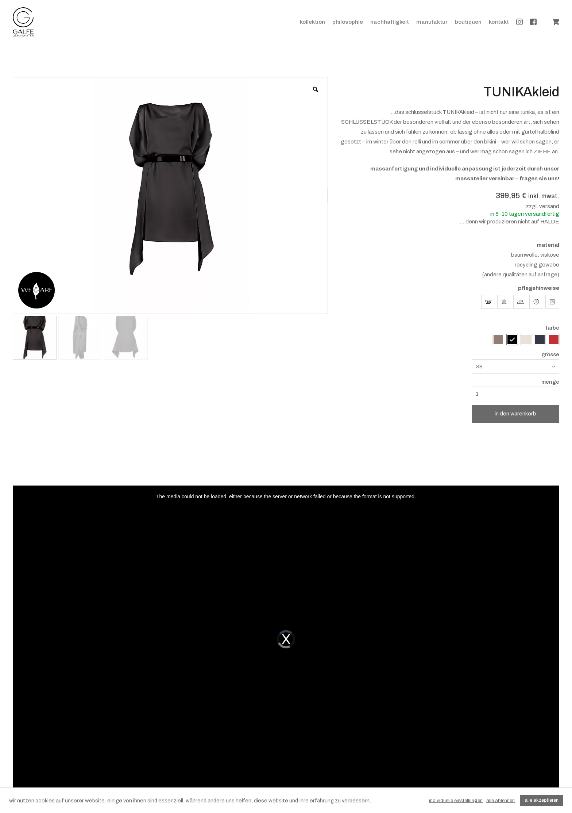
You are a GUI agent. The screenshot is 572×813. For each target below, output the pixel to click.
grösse (550, 354)
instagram (519, 22)
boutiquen (468, 22)
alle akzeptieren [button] (542, 800)
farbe (552, 328)
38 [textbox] (479, 366)
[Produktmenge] (515, 394)
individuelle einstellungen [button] (456, 800)
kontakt (499, 22)
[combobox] (515, 366)
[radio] (498, 339)
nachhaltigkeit (389, 22)
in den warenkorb (515, 414)
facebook (533, 22)
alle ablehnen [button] (500, 800)
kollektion (312, 22)
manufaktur (432, 22)
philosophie (347, 22)
